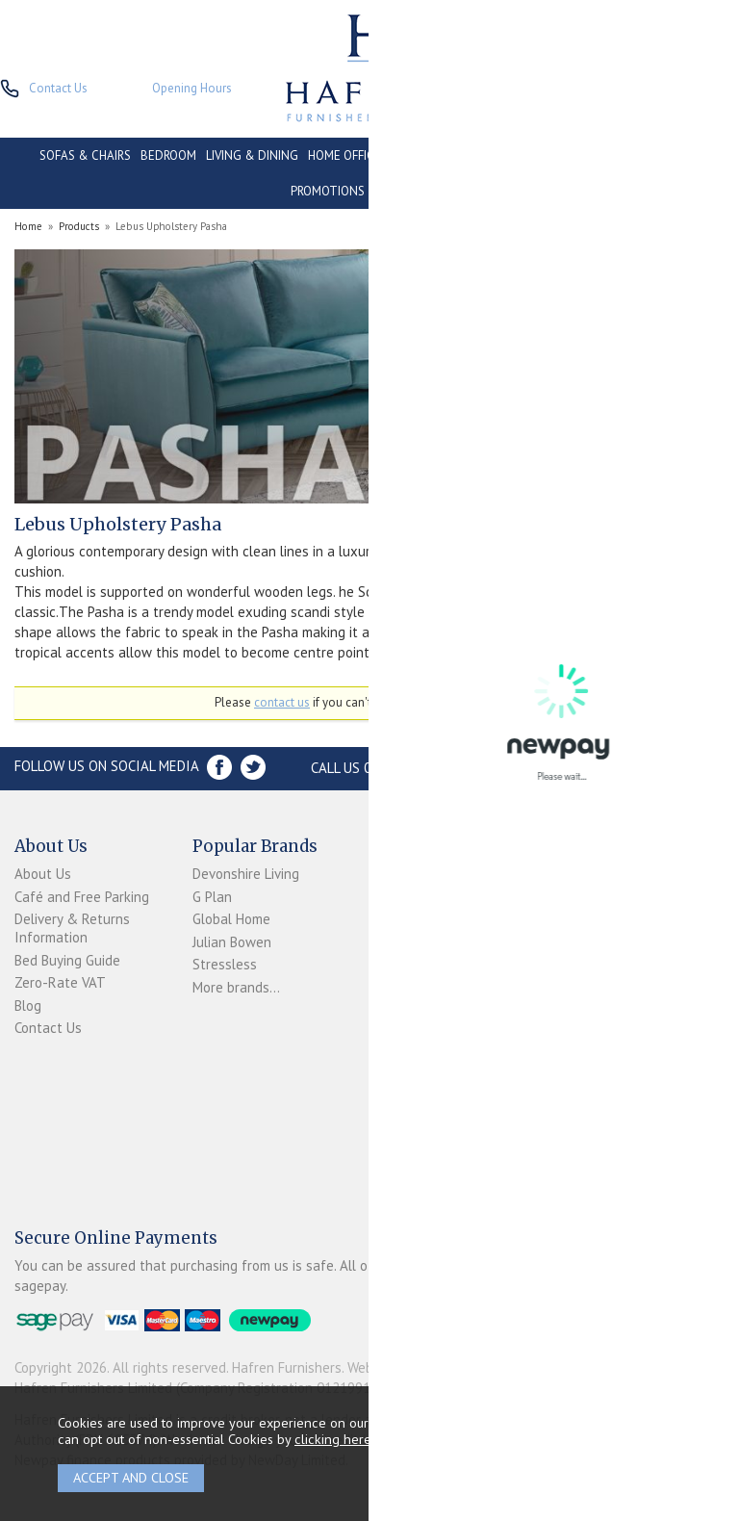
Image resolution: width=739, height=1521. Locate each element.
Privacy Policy (409, 981)
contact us (282, 702)
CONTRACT (592, 155)
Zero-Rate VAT (60, 982)
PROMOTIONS (328, 191)
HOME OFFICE (344, 155)
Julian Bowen (231, 942)
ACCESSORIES (411, 191)
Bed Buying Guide (67, 960)
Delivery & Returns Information (72, 928)
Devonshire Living (245, 873)
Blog (27, 1005)
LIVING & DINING (252, 155)
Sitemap (395, 1027)
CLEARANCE (667, 155)
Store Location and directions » (604, 768)
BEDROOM (168, 155)
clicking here (332, 1439)
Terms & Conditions (401, 949)
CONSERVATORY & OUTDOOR (470, 155)
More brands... (236, 987)
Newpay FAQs (411, 918)
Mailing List (404, 1003)
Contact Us (48, 1027)
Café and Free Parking (81, 897)
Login (385, 895)
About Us (42, 873)
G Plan (212, 897)
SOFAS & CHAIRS (85, 155)
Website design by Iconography (442, 1367)
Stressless (224, 964)
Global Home (231, 919)
